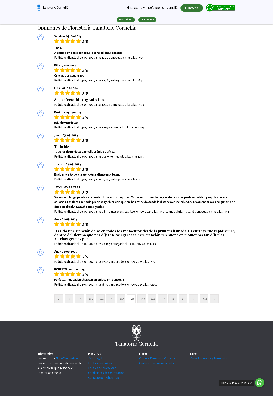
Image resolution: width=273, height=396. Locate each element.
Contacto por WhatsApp (103, 377)
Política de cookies (100, 363)
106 (122, 298)
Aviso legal (95, 358)
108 (142, 298)
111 (173, 298)
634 (205, 298)
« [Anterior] (58, 298)
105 (111, 298)
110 (163, 298)
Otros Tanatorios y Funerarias (209, 358)
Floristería (191, 8)
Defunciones (156, 7)
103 (91, 298)
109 (153, 298)
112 (184, 298)
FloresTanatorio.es (67, 358)
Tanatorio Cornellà (55, 7)
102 (80, 298)
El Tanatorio (134, 7)
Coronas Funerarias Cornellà (157, 358)
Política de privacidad (102, 368)
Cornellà (172, 7)
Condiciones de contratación (106, 373)
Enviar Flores (126, 19)
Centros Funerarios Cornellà (156, 363)
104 (101, 298)
